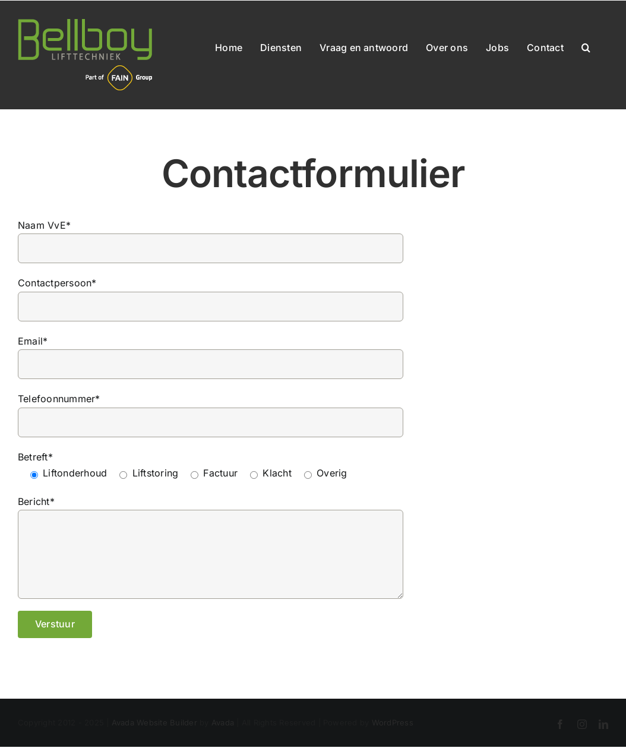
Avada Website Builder (154, 722)
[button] (585, 45)
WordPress (392, 722)
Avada (222, 722)
